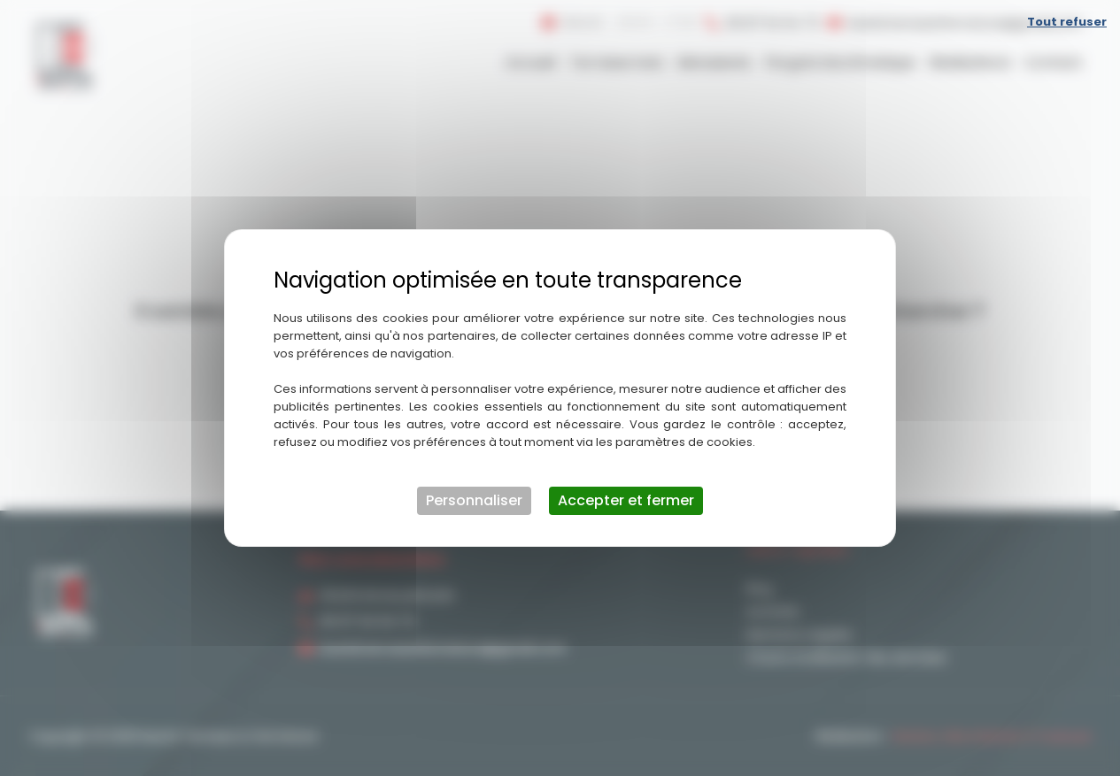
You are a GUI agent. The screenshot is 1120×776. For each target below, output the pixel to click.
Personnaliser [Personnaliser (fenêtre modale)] (474, 500)
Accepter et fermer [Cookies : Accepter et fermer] (626, 500)
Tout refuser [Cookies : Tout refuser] (1067, 21)
